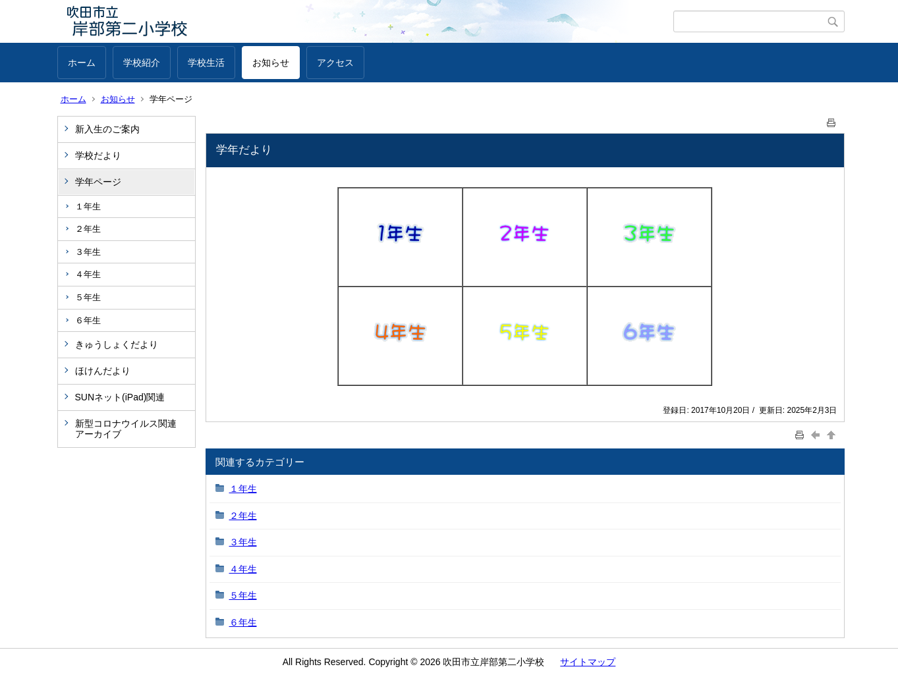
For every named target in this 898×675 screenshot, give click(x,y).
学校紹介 (141, 62)
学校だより (98, 155)
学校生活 (206, 62)
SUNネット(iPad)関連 (120, 397)
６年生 (88, 320)
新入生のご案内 (107, 129)
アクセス (335, 62)
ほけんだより (102, 370)
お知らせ (270, 62)
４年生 (88, 274)
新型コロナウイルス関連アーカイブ (126, 429)
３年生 (88, 252)
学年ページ (98, 181)
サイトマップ (587, 662)
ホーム (82, 62)
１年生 (88, 206)
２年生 (88, 229)
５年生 (88, 297)
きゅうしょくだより (116, 344)
